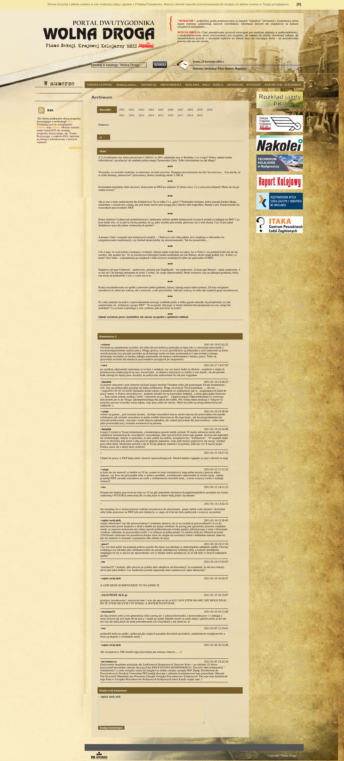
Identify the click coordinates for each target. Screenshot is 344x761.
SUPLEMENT (292, 84)
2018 (190, 115)
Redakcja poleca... (127, 84)
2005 (161, 109)
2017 (180, 115)
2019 (200, 115)
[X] (299, 4)
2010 (209, 109)
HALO (206, 84)
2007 (180, 109)
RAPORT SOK (273, 84)
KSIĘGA (218, 84)
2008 (190, 109)
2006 (170, 109)
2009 (200, 109)
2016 (170, 115)
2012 (131, 115)
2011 (122, 115)
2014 (151, 115)
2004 (151, 109)
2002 (131, 109)
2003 (141, 109)
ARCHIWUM (235, 84)
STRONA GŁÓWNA (99, 84)
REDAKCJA (149, 84)
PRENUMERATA (170, 84)
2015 (161, 115)
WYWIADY (253, 84)
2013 (141, 115)
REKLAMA (192, 84)
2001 (121, 109)
